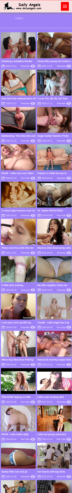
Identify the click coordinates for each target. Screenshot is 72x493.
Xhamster (28, 66)
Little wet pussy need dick (52, 434)
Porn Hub (28, 178)
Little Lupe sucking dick (51, 397)
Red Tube (28, 439)
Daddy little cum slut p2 (14, 471)
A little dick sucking (12, 285)
